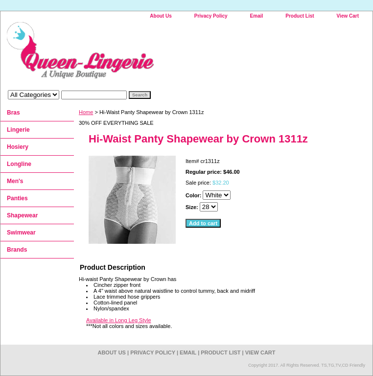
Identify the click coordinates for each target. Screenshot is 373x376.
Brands (17, 249)
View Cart (348, 16)
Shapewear (22, 215)
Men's (15, 181)
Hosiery (17, 146)
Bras (13, 112)
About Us (160, 16)
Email (256, 16)
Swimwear (21, 232)
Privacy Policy (211, 16)
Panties (17, 198)
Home (86, 112)
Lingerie (18, 129)
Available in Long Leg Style (118, 320)
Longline (19, 164)
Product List (299, 16)
